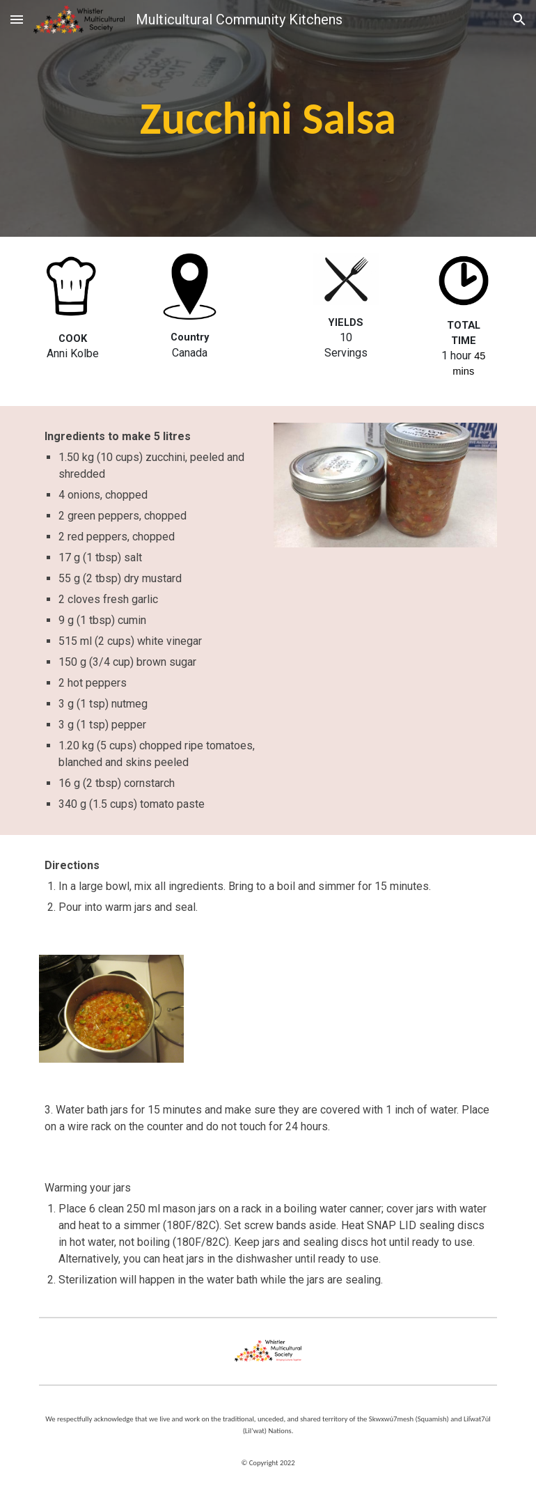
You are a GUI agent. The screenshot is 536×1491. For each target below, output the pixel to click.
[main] (267, 118)
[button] (16, 19)
